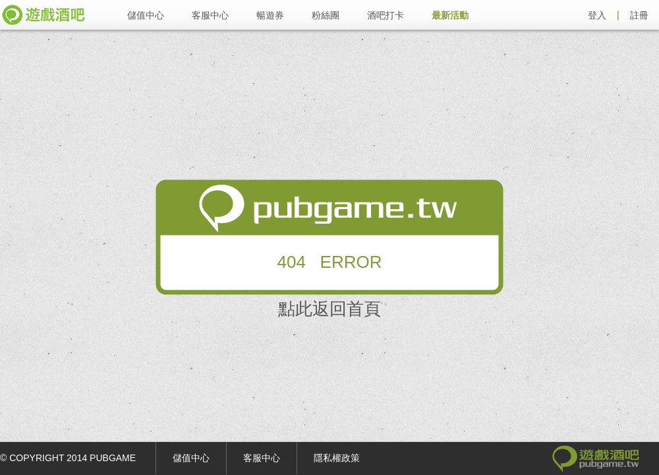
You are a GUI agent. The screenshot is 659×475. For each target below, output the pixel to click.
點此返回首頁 (329, 309)
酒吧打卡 (385, 15)
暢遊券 (270, 15)
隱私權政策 (337, 458)
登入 (597, 15)
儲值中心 (145, 15)
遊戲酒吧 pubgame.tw (43, 15)
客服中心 (210, 15)
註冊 (639, 15)
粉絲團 (325, 15)
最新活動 (450, 15)
